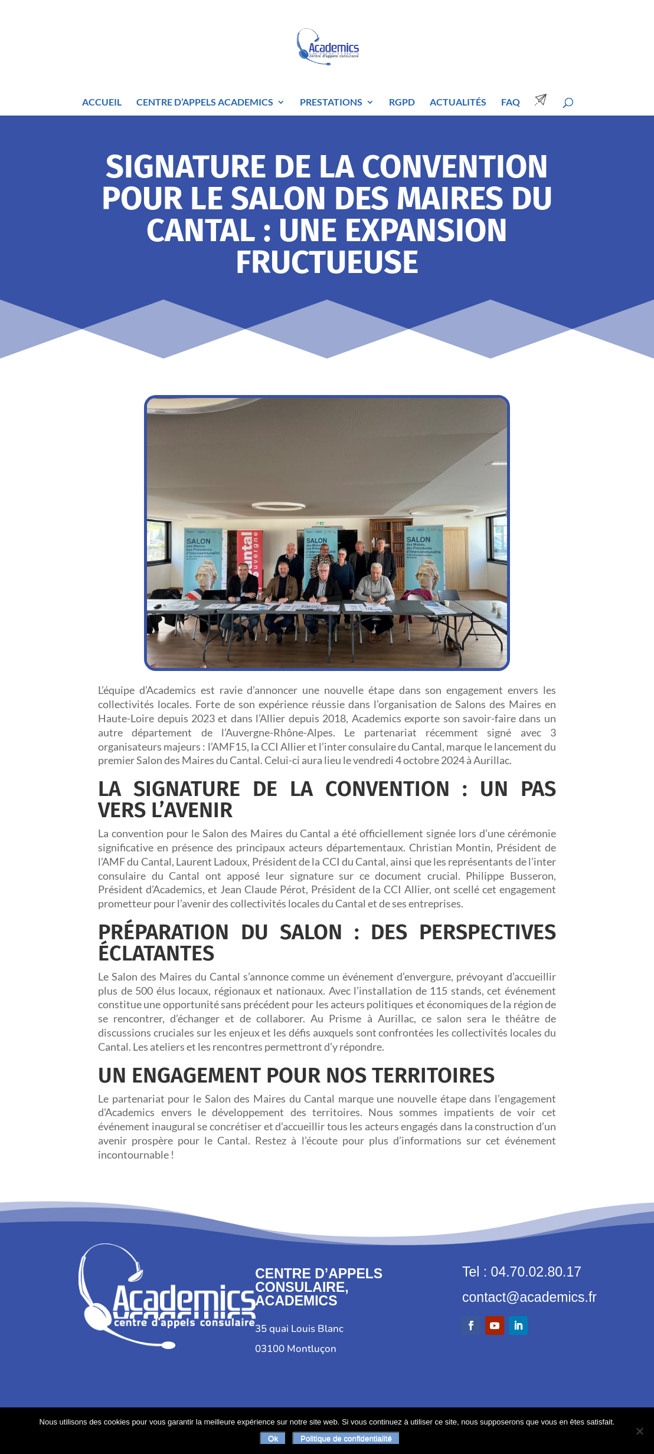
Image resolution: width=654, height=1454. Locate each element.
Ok (273, 1438)
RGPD (402, 102)
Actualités (458, 102)
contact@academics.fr (529, 1297)
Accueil (102, 102)
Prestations (331, 102)
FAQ (510, 102)
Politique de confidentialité (346, 1438)
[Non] (639, 1431)
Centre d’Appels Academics (204, 102)
